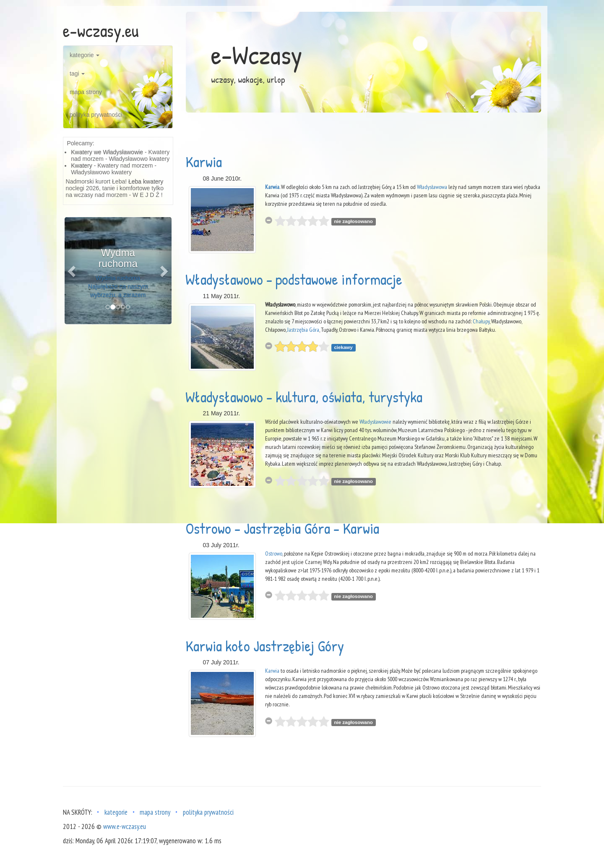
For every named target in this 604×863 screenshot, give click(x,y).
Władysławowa (432, 187)
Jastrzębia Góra (303, 329)
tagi (77, 73)
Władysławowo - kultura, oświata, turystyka (303, 396)
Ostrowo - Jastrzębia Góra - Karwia (282, 528)
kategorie (84, 55)
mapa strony (86, 92)
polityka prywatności (96, 114)
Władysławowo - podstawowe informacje (293, 279)
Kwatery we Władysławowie (107, 152)
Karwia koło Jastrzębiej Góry (264, 645)
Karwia (203, 161)
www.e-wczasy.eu (124, 826)
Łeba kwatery (145, 181)
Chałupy (481, 321)
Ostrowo (273, 553)
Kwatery (81, 165)
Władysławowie (375, 421)
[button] (73, 270)
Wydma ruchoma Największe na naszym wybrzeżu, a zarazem (118, 286)
